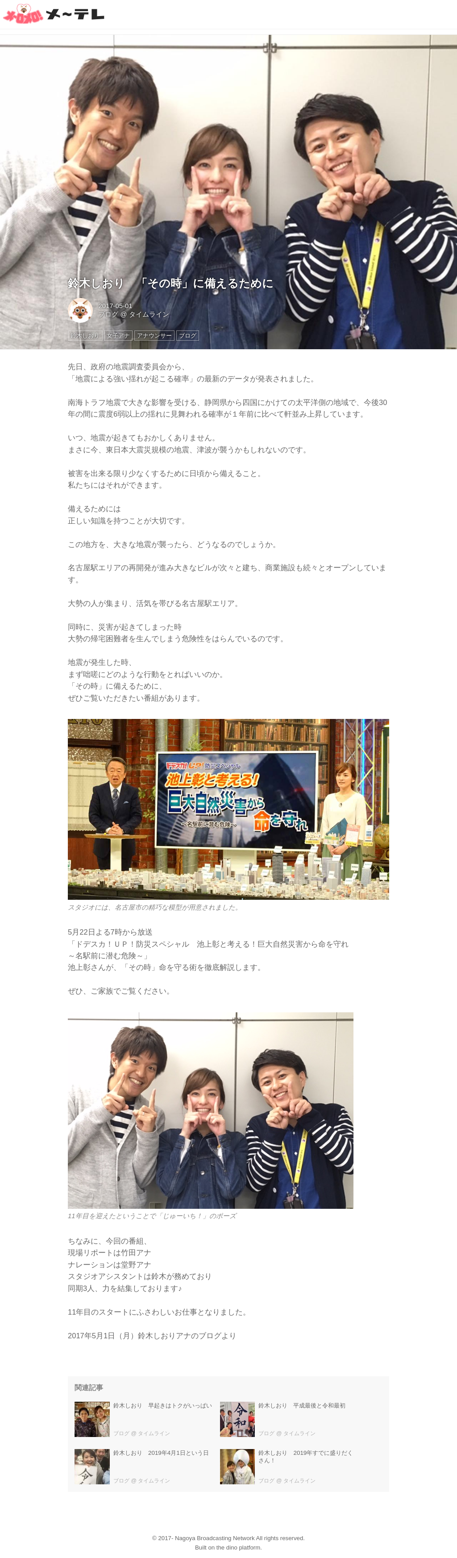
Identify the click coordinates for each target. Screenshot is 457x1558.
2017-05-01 (115, 305)
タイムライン (149, 314)
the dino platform (238, 1547)
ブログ (108, 314)
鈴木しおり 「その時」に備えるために (171, 283)
